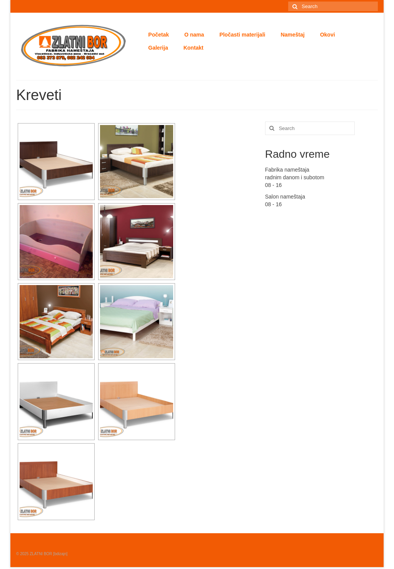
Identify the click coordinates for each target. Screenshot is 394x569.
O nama (194, 35)
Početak (158, 35)
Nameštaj (292, 35)
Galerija (158, 48)
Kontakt (194, 48)
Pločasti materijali (242, 35)
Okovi (327, 35)
